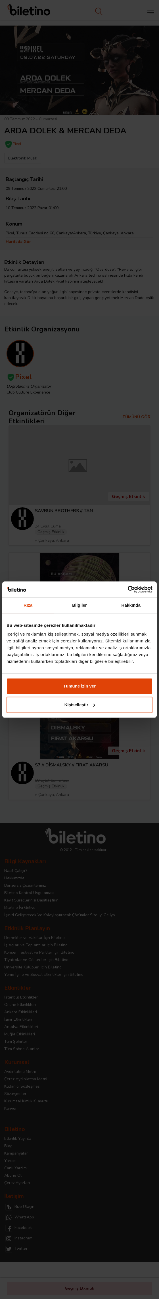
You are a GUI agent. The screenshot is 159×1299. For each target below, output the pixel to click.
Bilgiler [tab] (79, 605)
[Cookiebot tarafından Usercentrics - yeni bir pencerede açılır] (127, 589)
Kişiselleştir (79, 704)
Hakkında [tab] (131, 605)
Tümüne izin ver (79, 686)
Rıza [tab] (28, 605)
